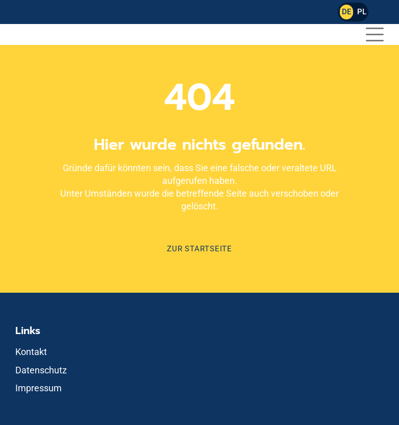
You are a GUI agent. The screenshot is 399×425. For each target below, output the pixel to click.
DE (346, 11)
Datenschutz (41, 370)
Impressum (38, 388)
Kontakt (31, 351)
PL (361, 11)
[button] (375, 33)
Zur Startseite (199, 248)
